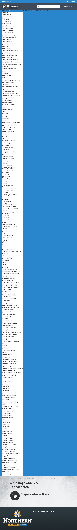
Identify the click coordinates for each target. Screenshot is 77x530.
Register (72, 1)
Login (67, 1)
